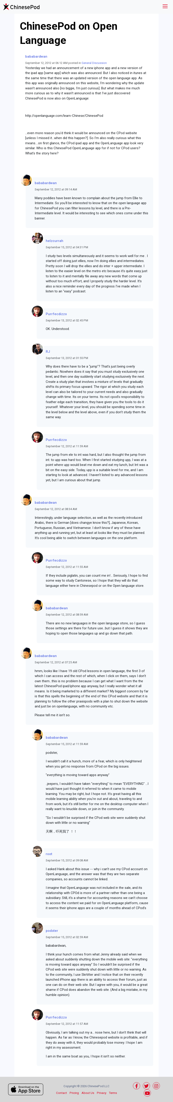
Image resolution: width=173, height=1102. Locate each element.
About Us (88, 1093)
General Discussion (94, 63)
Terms (113, 1093)
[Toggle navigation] (165, 7)
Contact (61, 1093)
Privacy (101, 1093)
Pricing (74, 1093)
